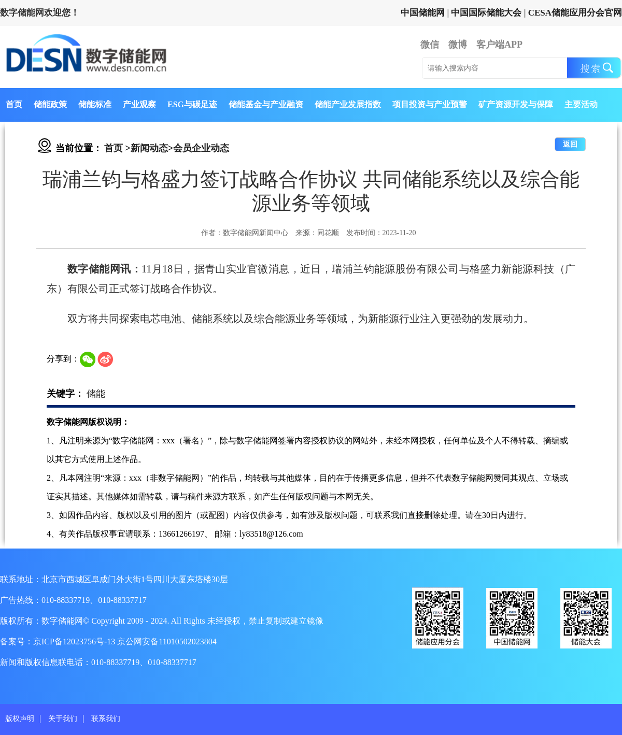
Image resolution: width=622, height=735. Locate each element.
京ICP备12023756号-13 (75, 641)
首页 (14, 104)
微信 (429, 44)
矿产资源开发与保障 (515, 104)
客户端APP (499, 44)
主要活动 (581, 104)
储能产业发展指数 (348, 104)
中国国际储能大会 (486, 13)
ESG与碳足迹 (192, 104)
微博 (457, 44)
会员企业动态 (201, 148)
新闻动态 (149, 148)
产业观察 (139, 104)
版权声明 (19, 719)
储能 (96, 393)
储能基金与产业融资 (266, 104)
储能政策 (50, 104)
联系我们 (105, 719)
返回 (570, 144)
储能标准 (94, 104)
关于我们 (62, 719)
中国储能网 (423, 13)
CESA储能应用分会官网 (575, 13)
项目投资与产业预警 (429, 104)
